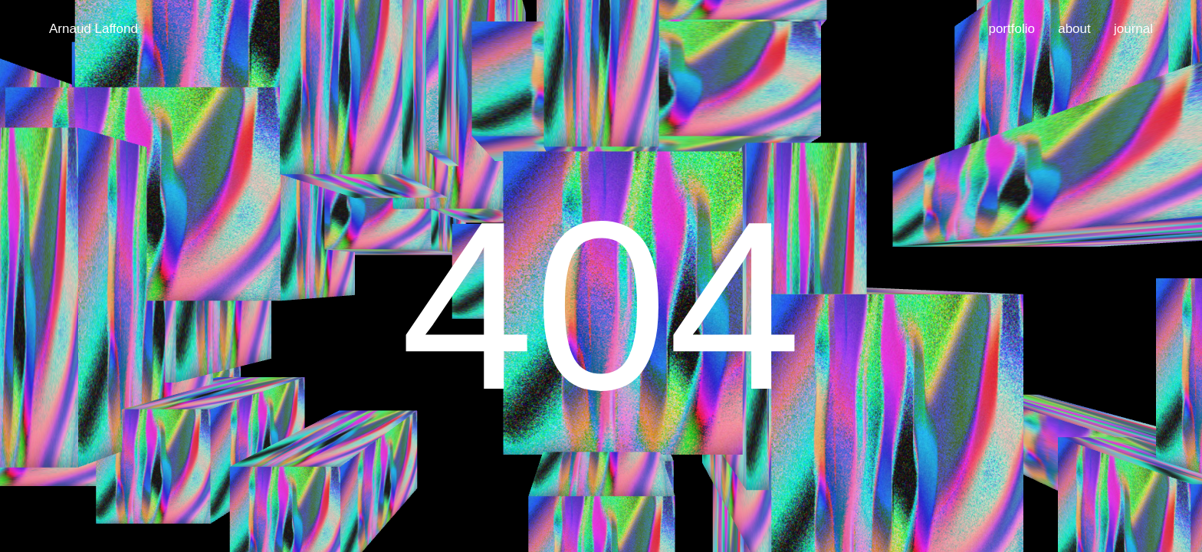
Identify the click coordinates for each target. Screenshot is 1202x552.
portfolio (1011, 28)
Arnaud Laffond (93, 28)
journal (1133, 28)
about (1074, 28)
